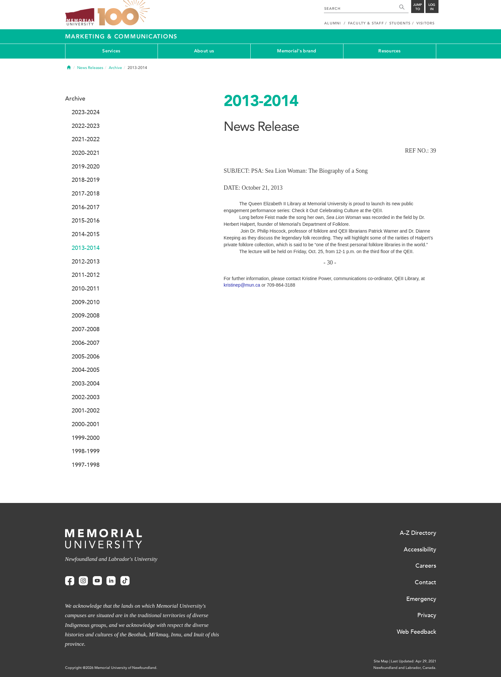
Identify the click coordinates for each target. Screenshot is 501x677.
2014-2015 (86, 234)
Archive (115, 67)
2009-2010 (86, 302)
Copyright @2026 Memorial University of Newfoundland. (111, 668)
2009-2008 (86, 315)
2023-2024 (86, 112)
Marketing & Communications (121, 36)
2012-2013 (86, 261)
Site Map (381, 661)
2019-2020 (86, 166)
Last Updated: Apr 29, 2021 (413, 661)
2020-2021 (86, 152)
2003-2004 (86, 383)
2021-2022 (86, 139)
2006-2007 (86, 342)
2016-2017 (86, 207)
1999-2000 (86, 437)
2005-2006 (86, 356)
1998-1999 (86, 451)
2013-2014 (86, 247)
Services (111, 51)
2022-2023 (86, 125)
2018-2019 (86, 179)
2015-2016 (86, 220)
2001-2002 (86, 410)
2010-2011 (86, 288)
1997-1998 (86, 464)
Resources (389, 51)
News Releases (90, 67)
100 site (123, 13)
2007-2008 (86, 329)
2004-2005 (86, 369)
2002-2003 (86, 397)
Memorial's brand (296, 51)
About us (204, 51)
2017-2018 (86, 193)
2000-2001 (86, 424)
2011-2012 (86, 274)
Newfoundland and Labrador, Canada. (404, 668)
